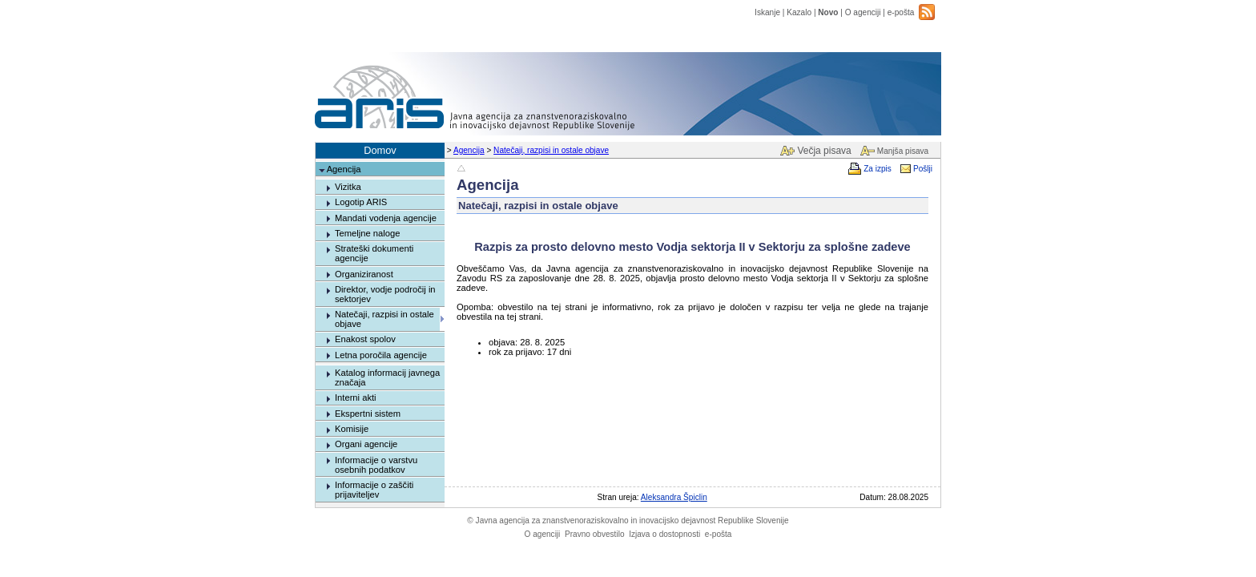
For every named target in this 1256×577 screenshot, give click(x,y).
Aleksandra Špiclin (674, 497)
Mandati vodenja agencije (386, 218)
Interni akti (355, 397)
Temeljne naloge (367, 233)
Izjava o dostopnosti (664, 534)
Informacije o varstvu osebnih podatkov (376, 464)
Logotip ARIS (361, 202)
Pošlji (922, 168)
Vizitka (348, 187)
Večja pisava (824, 150)
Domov (380, 150)
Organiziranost (364, 274)
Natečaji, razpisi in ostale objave (551, 150)
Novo (828, 12)
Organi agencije (366, 444)
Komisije (351, 429)
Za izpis (877, 168)
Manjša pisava (902, 151)
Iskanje (767, 12)
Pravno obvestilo (595, 534)
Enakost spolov (365, 339)
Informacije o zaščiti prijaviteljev (374, 489)
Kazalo (799, 12)
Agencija (469, 150)
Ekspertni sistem (368, 413)
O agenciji (863, 12)
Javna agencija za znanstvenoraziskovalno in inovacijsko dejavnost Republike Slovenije (627, 520)
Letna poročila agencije (381, 355)
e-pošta (901, 12)
